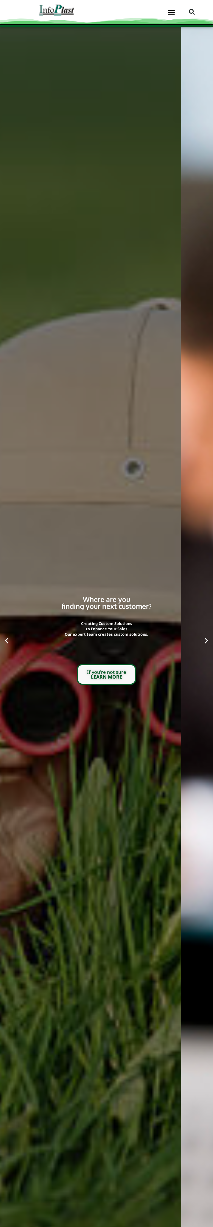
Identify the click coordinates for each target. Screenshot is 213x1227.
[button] (171, 12)
